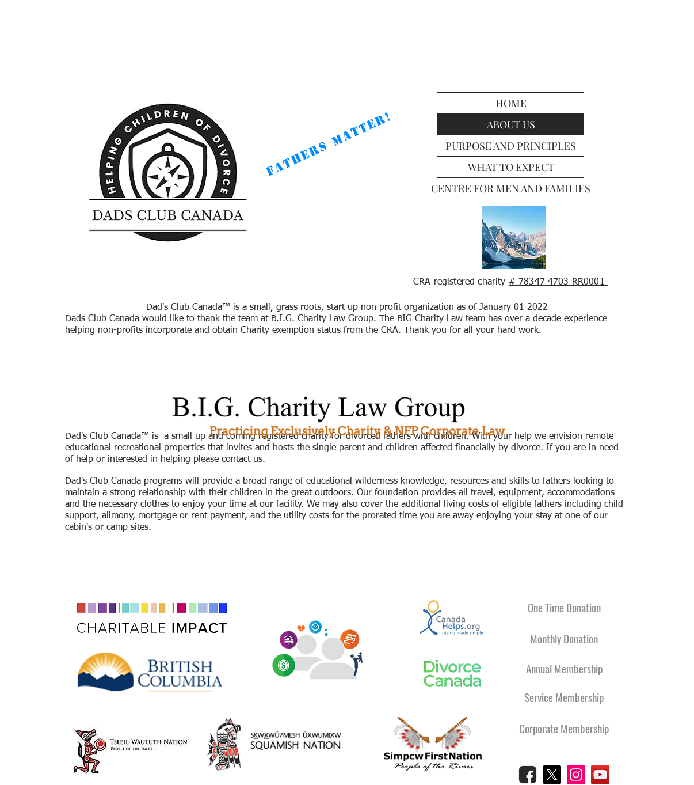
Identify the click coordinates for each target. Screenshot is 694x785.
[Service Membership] (564, 697)
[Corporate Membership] (564, 728)
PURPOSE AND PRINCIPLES (510, 146)
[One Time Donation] (564, 607)
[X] (552, 774)
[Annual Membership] (564, 668)
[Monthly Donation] (564, 638)
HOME (511, 103)
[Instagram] (576, 774)
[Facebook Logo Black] (527, 774)
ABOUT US (511, 124)
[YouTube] (600, 774)
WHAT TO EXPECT (511, 167)
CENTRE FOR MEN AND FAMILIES (510, 188)
